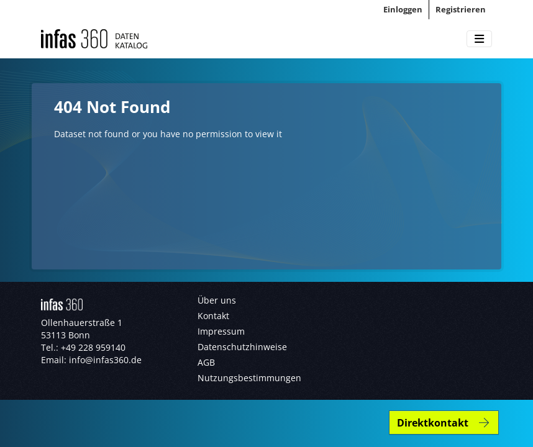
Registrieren (460, 9)
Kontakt (213, 316)
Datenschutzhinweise (242, 347)
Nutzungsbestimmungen (249, 378)
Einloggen (402, 9)
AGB (206, 362)
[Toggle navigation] (479, 39)
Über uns (217, 300)
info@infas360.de (105, 360)
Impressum (221, 331)
